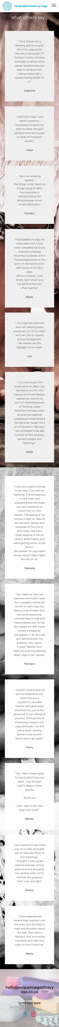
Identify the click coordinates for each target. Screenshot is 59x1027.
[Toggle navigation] (54, 5)
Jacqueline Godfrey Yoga (30, 6)
